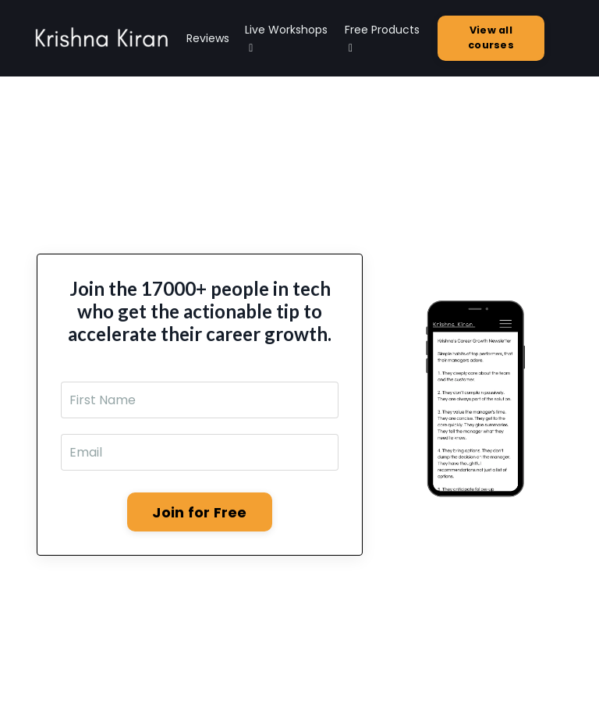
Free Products (382, 38)
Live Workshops (286, 38)
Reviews (207, 38)
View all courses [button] (491, 37)
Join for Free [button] (199, 512)
